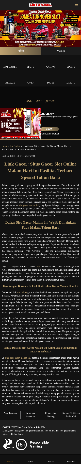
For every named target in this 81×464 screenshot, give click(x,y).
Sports (71, 63)
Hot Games (10, 63)
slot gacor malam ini (29, 205)
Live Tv (71, 79)
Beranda (10, 459)
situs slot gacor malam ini (17, 358)
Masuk (61, 50)
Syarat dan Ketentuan (30, 415)
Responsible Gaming (50, 415)
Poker (30, 79)
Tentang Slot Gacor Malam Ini (71, 415)
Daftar (20, 50)
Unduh (49, 129)
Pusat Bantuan (10, 413)
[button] (5, 28)
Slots (30, 63)
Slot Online (15, 146)
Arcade (10, 79)
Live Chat (71, 459)
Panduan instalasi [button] (50, 133)
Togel (51, 79)
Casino (51, 63)
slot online (22, 292)
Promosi (50, 459)
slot (38, 266)
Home (4, 146)
